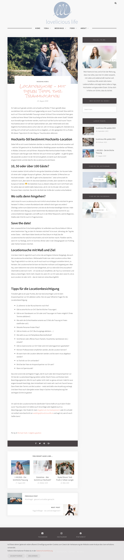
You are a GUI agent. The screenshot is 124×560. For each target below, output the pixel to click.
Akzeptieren (16, 556)
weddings (59, 28)
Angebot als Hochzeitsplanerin (49, 410)
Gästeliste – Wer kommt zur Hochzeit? (42, 478)
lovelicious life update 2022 (106, 139)
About (84, 28)
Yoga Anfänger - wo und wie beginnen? (46, 510)
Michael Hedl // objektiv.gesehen (29, 433)
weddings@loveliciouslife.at (43, 413)
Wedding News (43, 81)
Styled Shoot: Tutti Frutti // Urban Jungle (65, 478)
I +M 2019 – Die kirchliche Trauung (20, 478)
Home (37, 28)
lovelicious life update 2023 (106, 128)
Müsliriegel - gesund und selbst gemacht (39, 499)
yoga (46, 28)
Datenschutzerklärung (44, 551)
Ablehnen (33, 556)
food (72, 28)
